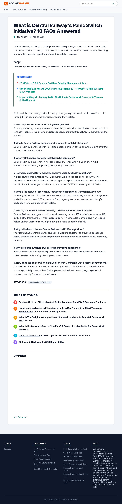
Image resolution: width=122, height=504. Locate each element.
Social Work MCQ (38, 10)
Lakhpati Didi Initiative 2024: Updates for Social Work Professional (54, 335)
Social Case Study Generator (45, 469)
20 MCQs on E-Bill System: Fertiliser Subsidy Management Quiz (52, 83)
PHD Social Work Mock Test (75, 449)
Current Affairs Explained (39, 282)
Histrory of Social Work (72, 457)
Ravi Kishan (22, 37)
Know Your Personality (43, 459)
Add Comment (20, 417)
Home (7, 10)
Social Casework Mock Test (74, 464)
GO (114, 3)
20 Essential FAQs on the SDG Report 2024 (41, 342)
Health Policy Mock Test (73, 460)
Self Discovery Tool (42, 455)
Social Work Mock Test (72, 453)
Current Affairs (58, 10)
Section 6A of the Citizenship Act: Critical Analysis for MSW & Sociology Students (62, 302)
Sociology (8, 449)
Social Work (19, 10)
